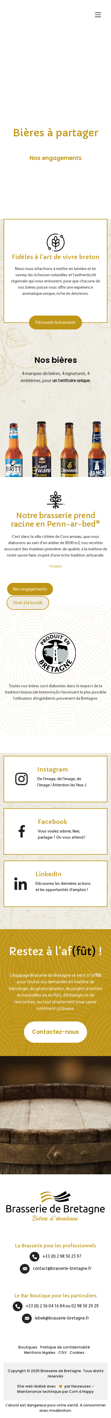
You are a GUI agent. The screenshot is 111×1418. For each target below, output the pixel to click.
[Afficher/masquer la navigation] (97, 14)
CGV (62, 1352)
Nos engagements (30, 589)
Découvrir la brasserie (55, 322)
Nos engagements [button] (56, 158)
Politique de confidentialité (65, 1347)
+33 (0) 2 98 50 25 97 (62, 1256)
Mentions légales (39, 1352)
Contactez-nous (55, 1032)
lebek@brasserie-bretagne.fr (62, 1318)
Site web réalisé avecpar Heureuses (54, 1386)
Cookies (77, 1352)
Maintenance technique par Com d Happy (55, 1391)
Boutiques (27, 1347)
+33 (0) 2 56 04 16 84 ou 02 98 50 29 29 (62, 1306)
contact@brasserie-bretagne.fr (62, 1268)
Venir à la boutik (28, 602)
